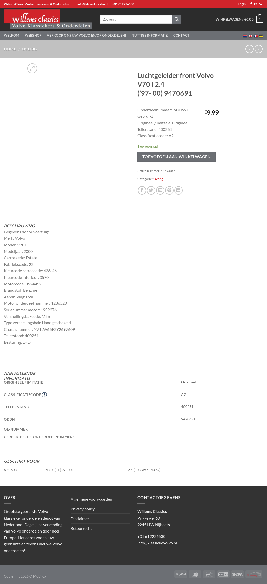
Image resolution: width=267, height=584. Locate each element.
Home (10, 48)
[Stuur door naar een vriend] (160, 190)
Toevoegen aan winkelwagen (176, 156)
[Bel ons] (260, 4)
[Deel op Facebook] (142, 190)
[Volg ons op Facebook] (251, 4)
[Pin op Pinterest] (169, 190)
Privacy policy (83, 508)
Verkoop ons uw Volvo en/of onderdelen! (86, 35)
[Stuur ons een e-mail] (255, 4)
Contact (181, 35)
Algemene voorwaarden (91, 498)
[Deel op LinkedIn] (178, 190)
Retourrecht (81, 528)
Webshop (33, 35)
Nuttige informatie (150, 35)
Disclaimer (80, 518)
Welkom (11, 35)
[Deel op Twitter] (151, 190)
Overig (29, 48)
